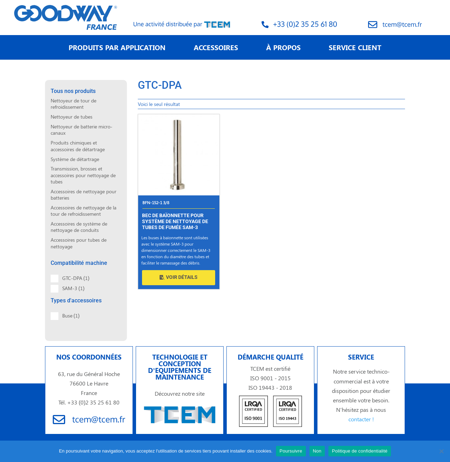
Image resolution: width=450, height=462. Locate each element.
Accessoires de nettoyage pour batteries (83, 194)
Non (317, 451)
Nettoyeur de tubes (71, 116)
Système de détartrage (75, 159)
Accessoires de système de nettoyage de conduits (79, 226)
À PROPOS (283, 47)
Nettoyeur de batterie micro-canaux (81, 129)
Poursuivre (290, 451)
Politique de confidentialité (359, 451)
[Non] (441, 451)
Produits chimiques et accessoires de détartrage (78, 145)
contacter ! (361, 419)
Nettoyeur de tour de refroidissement (73, 103)
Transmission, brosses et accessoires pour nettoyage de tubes (83, 175)
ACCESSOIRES (216, 47)
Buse (70, 315)
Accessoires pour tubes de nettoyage (79, 242)
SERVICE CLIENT (355, 47)
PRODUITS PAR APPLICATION (117, 47)
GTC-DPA (75, 278)
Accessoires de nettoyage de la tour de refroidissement (83, 210)
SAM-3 (73, 288)
